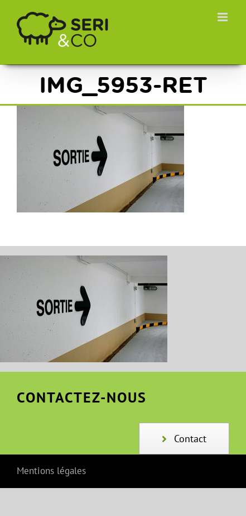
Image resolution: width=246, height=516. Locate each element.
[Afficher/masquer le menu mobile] (223, 17)
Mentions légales (51, 471)
